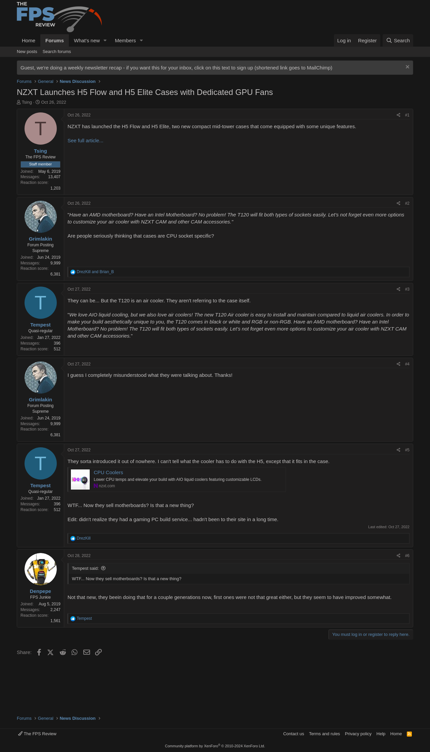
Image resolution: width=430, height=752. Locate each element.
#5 (407, 450)
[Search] (398, 40)
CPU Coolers (108, 472)
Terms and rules (324, 733)
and (95, 271)
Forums (54, 40)
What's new (87, 40)
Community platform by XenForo (215, 746)
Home (28, 40)
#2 (407, 203)
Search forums (57, 51)
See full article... (85, 140)
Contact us (293, 733)
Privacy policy (358, 733)
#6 (407, 555)
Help (381, 733)
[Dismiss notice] (407, 67)
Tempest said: (85, 568)
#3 (407, 289)
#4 (407, 364)
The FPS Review (37, 733)
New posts (27, 51)
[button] (105, 40)
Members (125, 40)
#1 (407, 115)
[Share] (398, 115)
